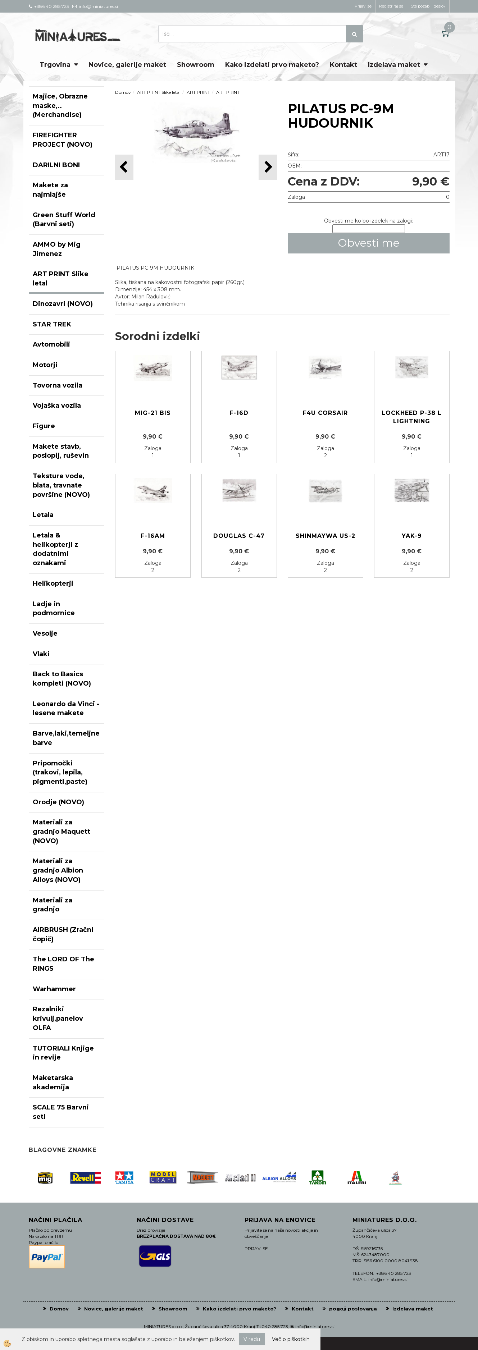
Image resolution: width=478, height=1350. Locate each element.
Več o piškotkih (291, 1339)
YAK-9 (412, 535)
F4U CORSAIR (325, 412)
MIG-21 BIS (153, 412)
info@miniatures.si (314, 1326)
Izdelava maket (394, 65)
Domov (123, 92)
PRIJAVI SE (256, 1248)
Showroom (195, 65)
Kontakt (343, 65)
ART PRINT (198, 92)
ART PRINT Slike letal (159, 92)
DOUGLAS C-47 (239, 535)
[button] (268, 167)
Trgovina (55, 65)
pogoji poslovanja (353, 1309)
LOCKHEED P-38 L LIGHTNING (412, 417)
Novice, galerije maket (127, 65)
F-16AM (153, 535)
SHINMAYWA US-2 (325, 535)
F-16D (239, 412)
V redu (251, 1339)
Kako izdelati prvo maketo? (272, 65)
